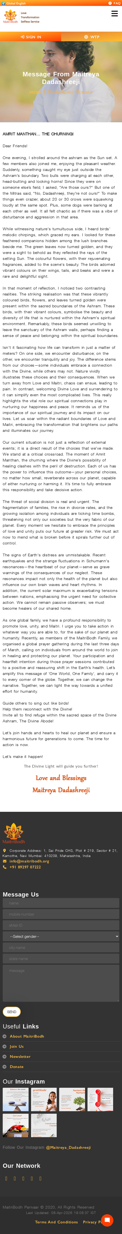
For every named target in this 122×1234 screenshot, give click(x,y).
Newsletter (20, 1056)
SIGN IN (30, 37)
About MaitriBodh (27, 1036)
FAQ (114, 3)
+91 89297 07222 (25, 867)
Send (11, 1012)
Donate (17, 1066)
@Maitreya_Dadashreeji (68, 1147)
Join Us (16, 1046)
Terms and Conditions (56, 1222)
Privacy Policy (96, 1222)
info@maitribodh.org (29, 861)
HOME (35, 92)
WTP (95, 37)
